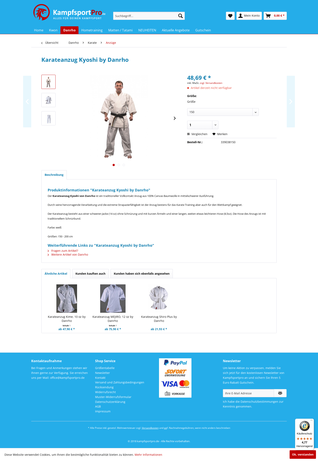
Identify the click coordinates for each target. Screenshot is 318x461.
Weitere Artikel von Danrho (68, 254)
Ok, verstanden (303, 454)
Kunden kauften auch (90, 273)
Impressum (103, 411)
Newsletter (102, 373)
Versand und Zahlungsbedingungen (119, 382)
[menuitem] (149, 16)
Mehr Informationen (148, 455)
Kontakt (100, 378)
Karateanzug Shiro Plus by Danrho (159, 319)
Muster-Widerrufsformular (113, 397)
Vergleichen (197, 134)
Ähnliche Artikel (56, 273)
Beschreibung (54, 175)
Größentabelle (105, 368)
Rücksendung (104, 387)
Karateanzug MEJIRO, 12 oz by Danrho (112, 319)
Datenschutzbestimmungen (259, 401)
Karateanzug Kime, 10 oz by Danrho (67, 319)
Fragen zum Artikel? (63, 251)
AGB (98, 406)
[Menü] (311, 421)
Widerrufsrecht (105, 392)
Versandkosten (150, 428)
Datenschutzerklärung (110, 402)
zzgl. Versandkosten (211, 83)
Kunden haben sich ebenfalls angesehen (142, 273)
